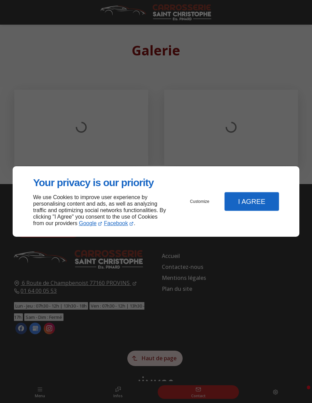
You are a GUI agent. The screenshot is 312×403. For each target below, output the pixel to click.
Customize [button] (200, 201)
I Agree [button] (251, 201)
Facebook (116, 223)
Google (88, 223)
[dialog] (156, 201)
